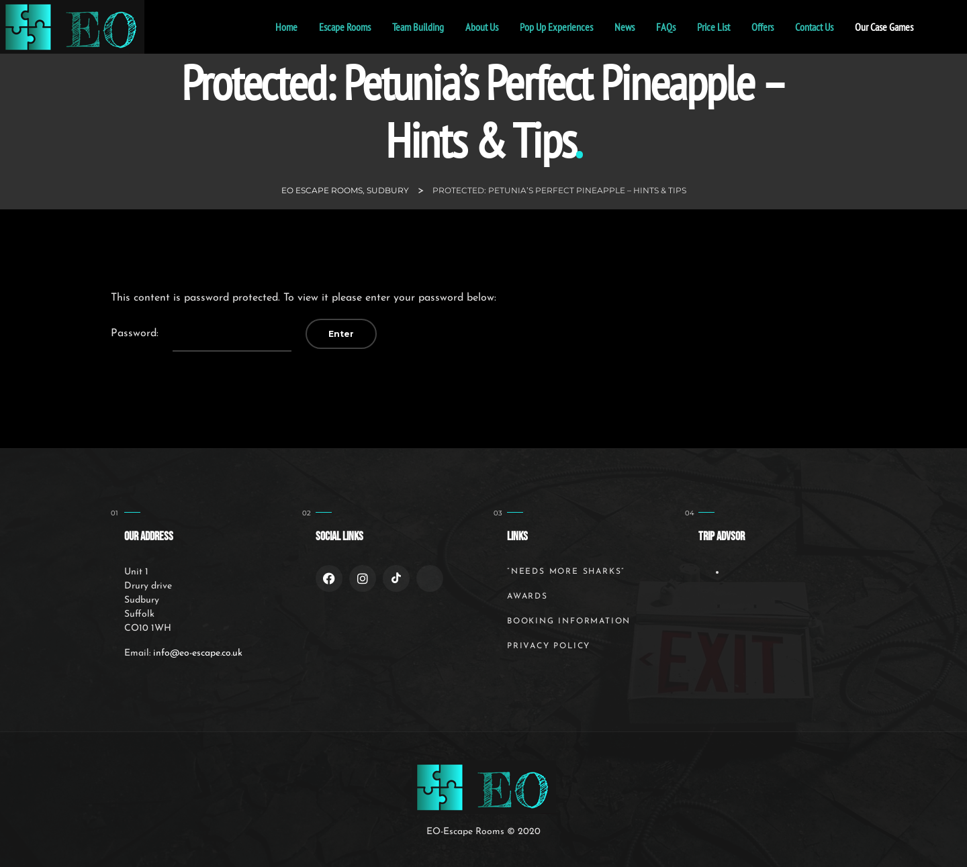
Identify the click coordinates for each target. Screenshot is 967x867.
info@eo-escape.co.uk (197, 653)
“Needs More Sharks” (566, 572)
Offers (762, 27)
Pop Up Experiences (556, 27)
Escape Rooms (345, 27)
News (624, 27)
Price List (713, 27)
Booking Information (569, 621)
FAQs (666, 27)
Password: (201, 334)
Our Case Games (884, 27)
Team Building (418, 27)
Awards (527, 597)
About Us (481, 27)
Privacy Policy (548, 646)
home (286, 27)
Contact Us (814, 27)
